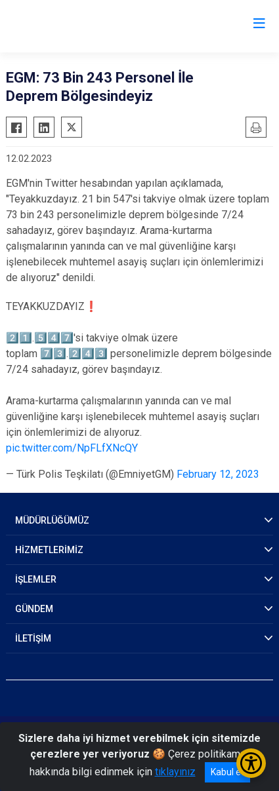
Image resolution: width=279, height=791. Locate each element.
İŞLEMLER (35, 579)
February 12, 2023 (218, 474)
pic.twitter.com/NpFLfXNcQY (72, 448)
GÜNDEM (34, 609)
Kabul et (227, 772)
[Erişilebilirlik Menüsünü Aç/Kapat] (251, 763)
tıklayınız (175, 771)
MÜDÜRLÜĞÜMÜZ (52, 520)
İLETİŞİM (33, 638)
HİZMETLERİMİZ (49, 550)
